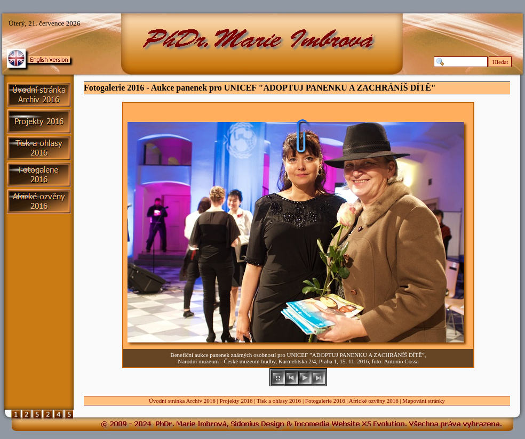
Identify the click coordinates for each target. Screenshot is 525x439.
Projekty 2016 (236, 400)
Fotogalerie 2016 (325, 400)
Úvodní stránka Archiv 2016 (182, 400)
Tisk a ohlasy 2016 (279, 400)
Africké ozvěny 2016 (374, 400)
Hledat (500, 62)
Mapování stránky (423, 400)
